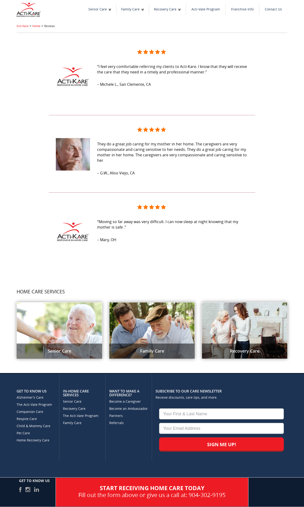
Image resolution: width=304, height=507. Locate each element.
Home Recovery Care (33, 440)
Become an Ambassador (128, 409)
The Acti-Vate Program (34, 405)
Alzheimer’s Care (30, 398)
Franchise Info (242, 9)
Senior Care (97, 9)
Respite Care (27, 419)
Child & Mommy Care (33, 426)
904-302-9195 (207, 495)
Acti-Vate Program (205, 9)
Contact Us (273, 9)
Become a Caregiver (125, 402)
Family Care (130, 9)
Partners (116, 416)
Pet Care (23, 433)
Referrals (116, 423)
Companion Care (30, 412)
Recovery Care (165, 9)
